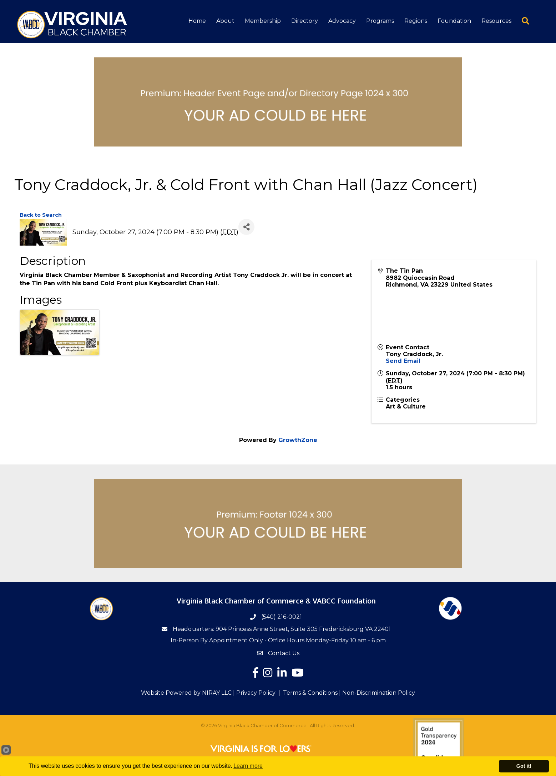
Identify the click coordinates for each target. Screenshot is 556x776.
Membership (263, 21)
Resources (496, 21)
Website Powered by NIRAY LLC (186, 692)
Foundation (454, 21)
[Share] (246, 227)
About (225, 21)
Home (197, 21)
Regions (415, 21)
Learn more (248, 766)
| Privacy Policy (254, 692)
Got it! (523, 766)
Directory (304, 21)
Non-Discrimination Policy (378, 692)
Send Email (403, 360)
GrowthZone (297, 440)
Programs (380, 21)
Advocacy (342, 21)
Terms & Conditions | (312, 692)
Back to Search (41, 215)
